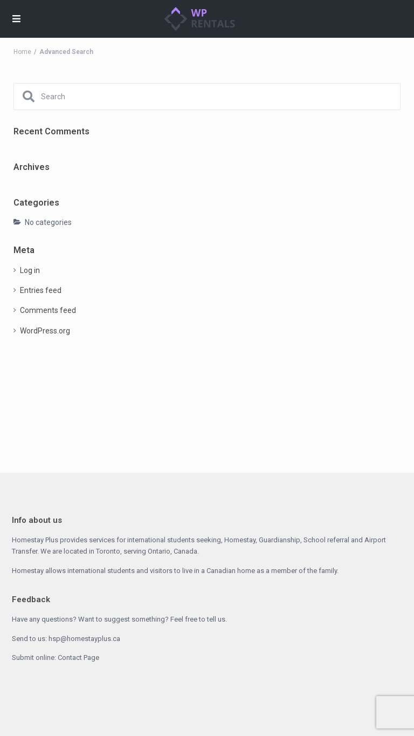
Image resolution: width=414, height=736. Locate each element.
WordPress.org (45, 330)
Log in (30, 270)
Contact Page (78, 657)
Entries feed (40, 290)
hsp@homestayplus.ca (84, 639)
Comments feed (48, 310)
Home (22, 52)
